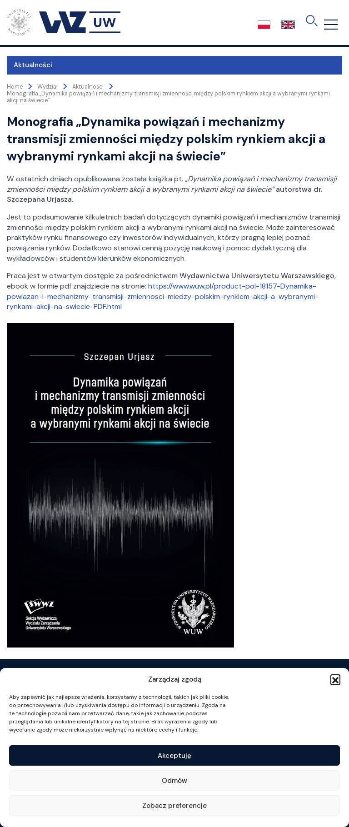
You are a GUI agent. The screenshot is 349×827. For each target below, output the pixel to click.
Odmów (174, 780)
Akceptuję (174, 755)
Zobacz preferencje (174, 805)
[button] (335, 679)
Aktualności (33, 65)
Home (15, 86)
